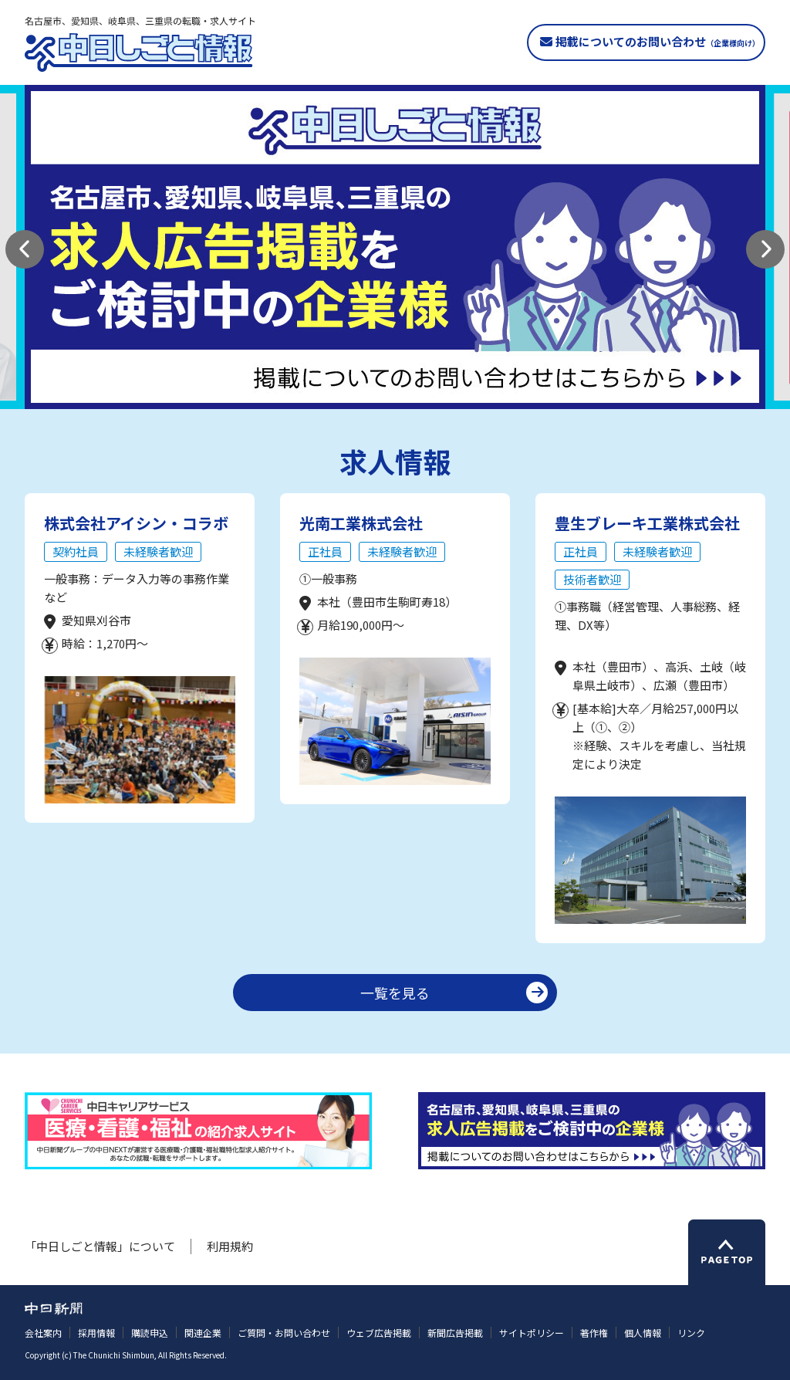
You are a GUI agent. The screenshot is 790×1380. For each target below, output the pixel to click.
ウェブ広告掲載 (378, 1332)
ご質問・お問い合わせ (284, 1332)
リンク (691, 1332)
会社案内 (43, 1332)
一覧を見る (395, 993)
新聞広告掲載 (455, 1332)
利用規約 (230, 1246)
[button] (24, 249)
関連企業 (202, 1332)
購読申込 (149, 1332)
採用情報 (96, 1332)
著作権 (594, 1332)
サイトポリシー (531, 1332)
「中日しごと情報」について (100, 1246)
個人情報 (642, 1332)
